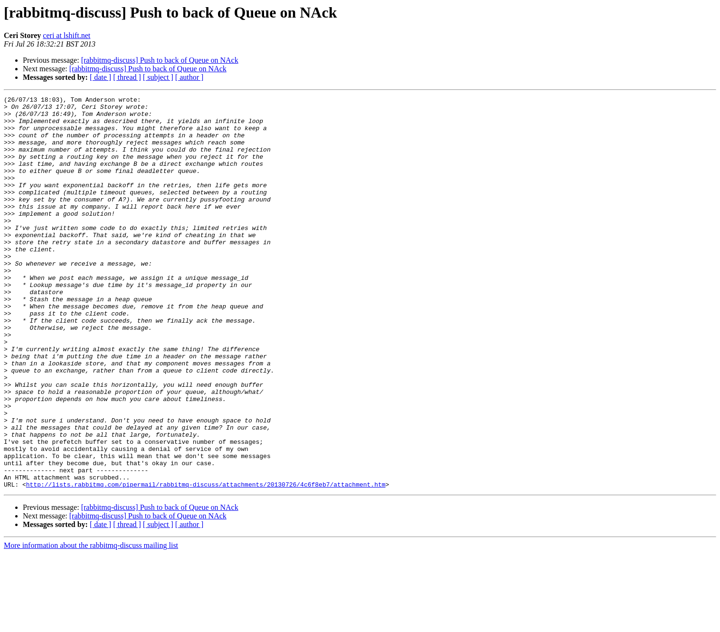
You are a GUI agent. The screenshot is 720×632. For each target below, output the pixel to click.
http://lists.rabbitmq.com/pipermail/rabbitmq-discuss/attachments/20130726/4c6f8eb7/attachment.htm (206, 562)
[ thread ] (127, 77)
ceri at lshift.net (66, 35)
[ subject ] (158, 77)
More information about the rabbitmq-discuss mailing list (91, 624)
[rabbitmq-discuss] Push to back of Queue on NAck (159, 60)
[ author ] (189, 77)
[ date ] (100, 77)
